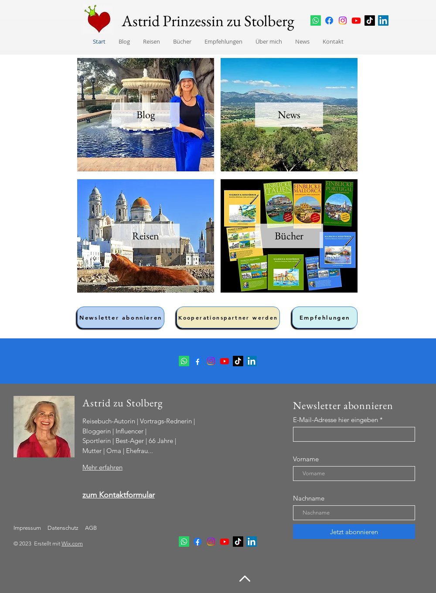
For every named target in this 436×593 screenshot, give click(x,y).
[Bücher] (289, 236)
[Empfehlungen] (325, 317)
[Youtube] (356, 20)
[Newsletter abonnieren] (120, 317)
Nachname (308, 498)
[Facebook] (329, 20)
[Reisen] (146, 236)
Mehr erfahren (102, 467)
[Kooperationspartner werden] (228, 317)
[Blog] (146, 114)
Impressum (27, 528)
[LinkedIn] (383, 20)
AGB (90, 528)
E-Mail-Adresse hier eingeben (335, 419)
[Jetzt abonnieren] (354, 531)
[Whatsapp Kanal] (315, 20)
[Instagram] (342, 20)
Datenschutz (64, 528)
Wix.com (72, 543)
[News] (289, 114)
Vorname (306, 459)
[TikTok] (369, 20)
